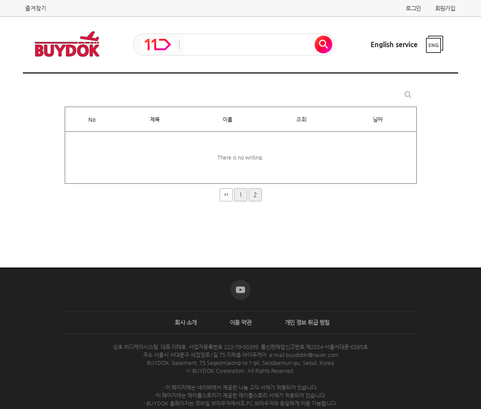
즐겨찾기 (35, 8)
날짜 (378, 119)
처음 (226, 194)
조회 (301, 119)
